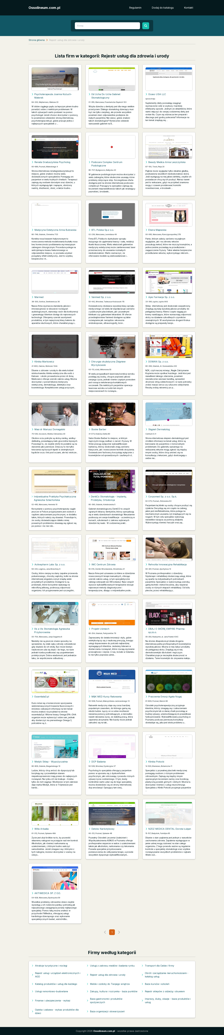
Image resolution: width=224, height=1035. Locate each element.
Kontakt (188, 7)
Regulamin (135, 7)
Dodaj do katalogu (163, 7)
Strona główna (37, 40)
